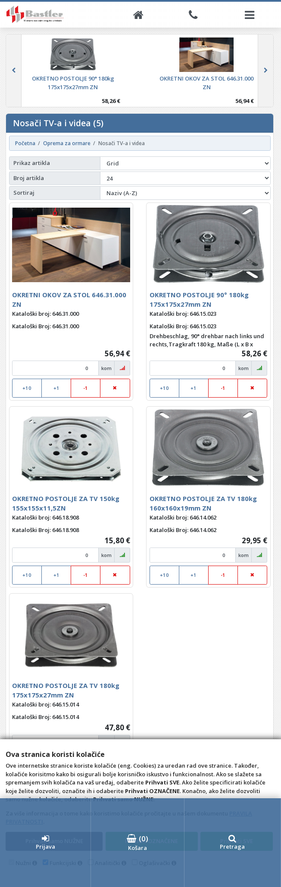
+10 (26, 388)
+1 (56, 388)
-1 (85, 388)
